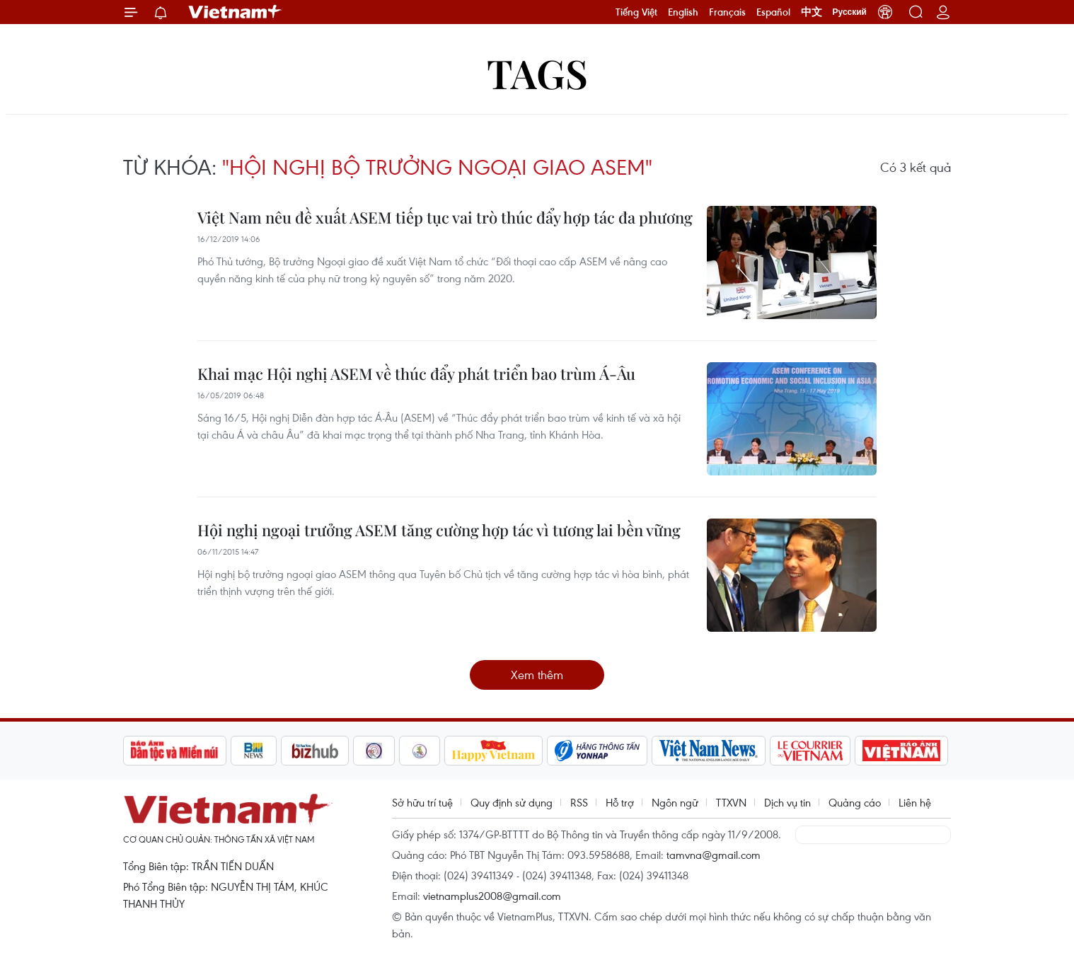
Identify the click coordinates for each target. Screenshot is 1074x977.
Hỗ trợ (620, 802)
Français (727, 12)
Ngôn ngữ (675, 802)
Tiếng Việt (636, 12)
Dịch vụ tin (787, 802)
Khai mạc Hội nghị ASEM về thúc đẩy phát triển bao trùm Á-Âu (416, 373)
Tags (537, 72)
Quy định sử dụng (511, 802)
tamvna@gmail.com (713, 855)
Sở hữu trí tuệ (422, 802)
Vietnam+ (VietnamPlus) (236, 12)
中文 (811, 12)
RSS (579, 802)
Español (773, 12)
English (683, 12)
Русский (850, 12)
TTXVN (731, 802)
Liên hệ (915, 802)
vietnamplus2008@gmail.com (492, 896)
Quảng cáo (854, 802)
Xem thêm (537, 674)
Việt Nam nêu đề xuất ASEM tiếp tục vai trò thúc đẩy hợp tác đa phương (445, 217)
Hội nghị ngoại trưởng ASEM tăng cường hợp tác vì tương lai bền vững (439, 529)
